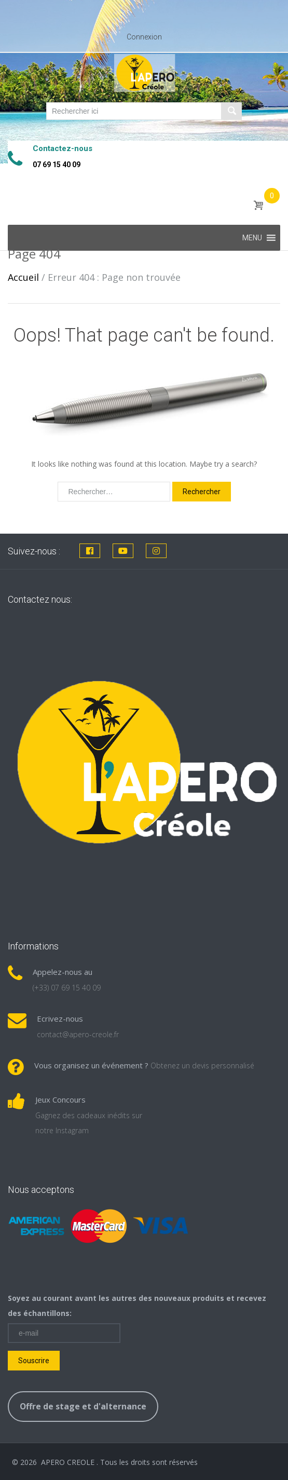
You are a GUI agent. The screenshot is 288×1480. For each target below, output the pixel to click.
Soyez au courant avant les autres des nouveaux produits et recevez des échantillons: (137, 1305)
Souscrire (33, 1360)
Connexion (144, 37)
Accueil (23, 277)
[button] (252, 238)
